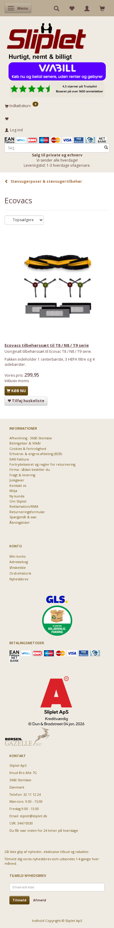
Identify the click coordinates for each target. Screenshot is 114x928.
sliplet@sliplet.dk (33, 816)
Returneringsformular (27, 512)
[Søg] (106, 147)
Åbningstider (19, 522)
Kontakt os (17, 485)
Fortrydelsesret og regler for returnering (42, 464)
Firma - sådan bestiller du (29, 469)
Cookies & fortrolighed (27, 448)
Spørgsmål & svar (23, 517)
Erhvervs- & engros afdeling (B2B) (35, 453)
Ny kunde (17, 496)
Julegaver (16, 480)
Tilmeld (19, 900)
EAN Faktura (19, 459)
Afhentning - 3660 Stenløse (30, 438)
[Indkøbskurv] (57, 105)
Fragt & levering (22, 475)
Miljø (13, 490)
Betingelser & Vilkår (25, 443)
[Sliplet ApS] (46, 39)
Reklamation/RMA (23, 506)
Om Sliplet (17, 501)
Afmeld (39, 900)
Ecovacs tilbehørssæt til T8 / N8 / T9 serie (47, 345)
